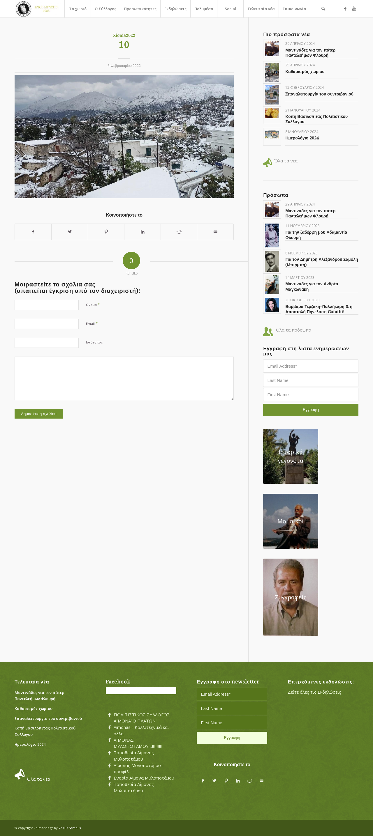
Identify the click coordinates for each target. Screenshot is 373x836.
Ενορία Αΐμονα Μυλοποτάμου (144, 778)
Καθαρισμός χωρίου (304, 71)
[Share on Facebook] (33, 232)
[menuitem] (77, 8)
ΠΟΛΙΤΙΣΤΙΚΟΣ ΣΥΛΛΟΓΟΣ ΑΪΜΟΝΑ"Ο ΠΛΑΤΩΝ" (142, 718)
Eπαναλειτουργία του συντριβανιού (319, 94)
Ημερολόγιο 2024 (302, 138)
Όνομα (93, 304)
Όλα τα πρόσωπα (293, 330)
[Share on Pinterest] (106, 232)
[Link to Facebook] (345, 8)
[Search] (323, 8)
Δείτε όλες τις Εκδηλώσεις (314, 692)
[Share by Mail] (215, 232)
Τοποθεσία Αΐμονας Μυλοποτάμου (134, 756)
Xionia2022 (124, 35)
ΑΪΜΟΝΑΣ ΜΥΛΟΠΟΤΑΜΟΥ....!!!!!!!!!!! (138, 743)
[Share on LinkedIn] (142, 232)
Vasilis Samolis (70, 828)
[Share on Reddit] (179, 232)
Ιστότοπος (94, 342)
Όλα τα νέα (286, 161)
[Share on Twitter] (70, 232)
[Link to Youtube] (354, 8)
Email (92, 323)
